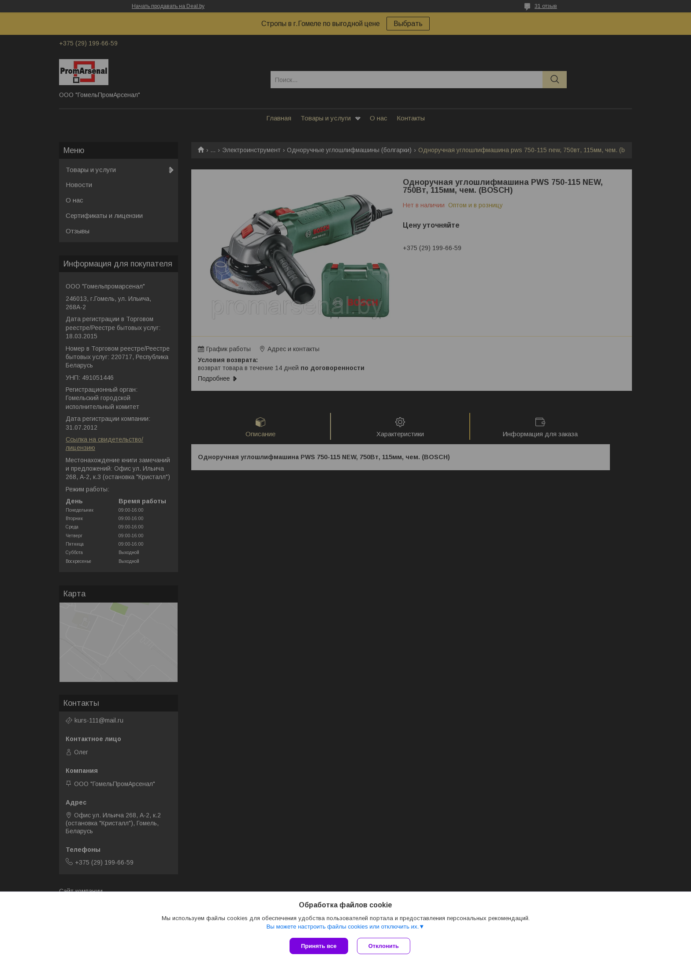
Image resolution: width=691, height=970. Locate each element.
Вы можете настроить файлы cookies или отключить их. (342, 926)
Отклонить (383, 946)
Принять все (319, 946)
